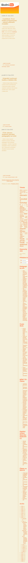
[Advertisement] (14, 71)
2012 (22, 555)
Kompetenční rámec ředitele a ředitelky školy (25, 412)
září (23, 544)
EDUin (21, 190)
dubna (23, 547)
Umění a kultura (23, 220)
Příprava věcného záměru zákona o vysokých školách (25, 405)
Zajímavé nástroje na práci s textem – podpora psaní (25, 494)
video (21, 235)
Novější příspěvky (6, 180)
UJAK (16, 177)
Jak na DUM (24, 204)
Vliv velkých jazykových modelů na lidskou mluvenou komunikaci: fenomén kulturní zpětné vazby (25, 294)
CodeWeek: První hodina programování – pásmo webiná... (24, 526)
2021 (22, 509)
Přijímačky (22, 216)
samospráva (25, 232)
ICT (21, 193)
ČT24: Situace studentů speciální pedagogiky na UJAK (9, 134)
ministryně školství (11, 177)
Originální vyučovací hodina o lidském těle (9, 79)
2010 (22, 558)
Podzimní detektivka (25, 449)
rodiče (21, 232)
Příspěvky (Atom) (15, 183)
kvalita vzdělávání (23, 225)
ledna (23, 551)
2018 (22, 513)
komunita (21, 224)
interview (25, 222)
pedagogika (23, 228)
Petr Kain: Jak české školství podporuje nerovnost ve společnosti (25, 362)
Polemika (22, 215)
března (24, 548)
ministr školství (23, 226)
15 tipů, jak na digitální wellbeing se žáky (25, 474)
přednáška (22, 231)
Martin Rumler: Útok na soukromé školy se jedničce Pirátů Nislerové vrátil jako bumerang (25, 315)
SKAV (26, 217)
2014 (22, 552)
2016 (22, 516)
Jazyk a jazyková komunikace (23, 208)
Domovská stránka (10, 180)
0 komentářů (8, 63)
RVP (26, 216)
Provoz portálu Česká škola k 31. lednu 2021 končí (25, 332)
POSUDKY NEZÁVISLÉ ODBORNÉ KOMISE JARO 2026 (25, 423)
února (23, 550)
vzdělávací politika (22, 237)
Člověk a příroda (8, 126)
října (23, 521)
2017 (22, 514)
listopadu (24, 518)
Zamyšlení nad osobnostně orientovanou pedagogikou (25, 481)
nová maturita (23, 227)
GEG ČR (25, 192)
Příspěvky (23, 260)
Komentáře (24, 262)
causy (6, 177)
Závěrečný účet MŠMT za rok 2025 (25, 417)
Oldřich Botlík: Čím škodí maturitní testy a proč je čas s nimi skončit (25, 353)
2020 (22, 510)
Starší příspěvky (15, 180)
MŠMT (25, 213)
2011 (22, 556)
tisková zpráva (23, 233)
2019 (22, 511)
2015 (22, 517)
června (24, 546)
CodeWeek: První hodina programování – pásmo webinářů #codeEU (9, 21)
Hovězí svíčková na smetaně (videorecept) (25, 462)
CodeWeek (14, 31)
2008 (22, 561)
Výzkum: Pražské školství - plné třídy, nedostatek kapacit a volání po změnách (25, 283)
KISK (3, 31)
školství (22, 246)
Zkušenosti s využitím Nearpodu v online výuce (25, 488)
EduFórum (25, 190)
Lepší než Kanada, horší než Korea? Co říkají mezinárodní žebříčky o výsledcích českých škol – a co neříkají (25, 342)
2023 (22, 506)
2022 (22, 507)
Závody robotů (24, 442)
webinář (8, 66)
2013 (22, 554)
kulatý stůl (25, 224)
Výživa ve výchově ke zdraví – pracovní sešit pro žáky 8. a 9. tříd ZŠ (25, 455)
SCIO (21, 217)
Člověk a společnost (23, 243)
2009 (22, 559)
